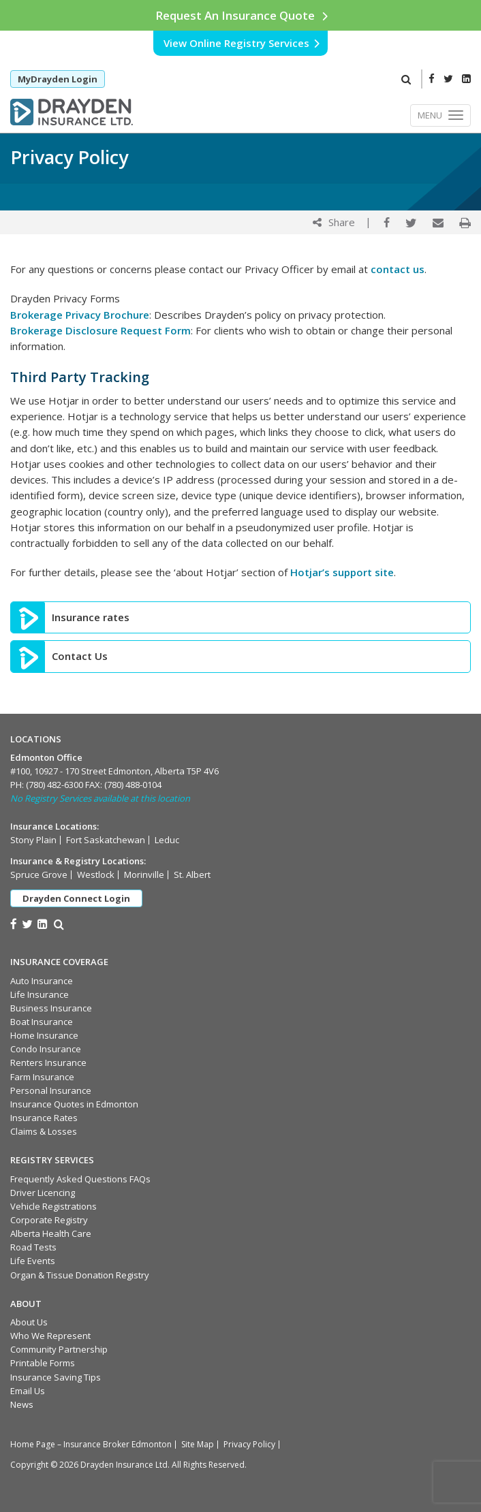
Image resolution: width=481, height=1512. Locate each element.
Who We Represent (50, 1335)
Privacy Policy (249, 1444)
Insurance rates (90, 617)
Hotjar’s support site (342, 572)
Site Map (197, 1444)
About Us (29, 1322)
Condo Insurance (45, 1049)
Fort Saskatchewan (105, 840)
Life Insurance (39, 994)
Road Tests (33, 1247)
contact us (397, 269)
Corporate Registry (49, 1220)
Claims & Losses (43, 1131)
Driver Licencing (42, 1192)
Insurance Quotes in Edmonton (74, 1104)
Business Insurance (51, 1008)
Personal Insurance (50, 1090)
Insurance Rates (44, 1118)
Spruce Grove (38, 874)
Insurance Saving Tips (55, 1377)
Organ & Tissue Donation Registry (79, 1275)
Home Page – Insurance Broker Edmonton (91, 1444)
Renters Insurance (48, 1062)
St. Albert (192, 874)
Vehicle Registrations (53, 1206)
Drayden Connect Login (76, 898)
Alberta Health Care (50, 1233)
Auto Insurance (41, 981)
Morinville (144, 874)
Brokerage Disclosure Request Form (100, 330)
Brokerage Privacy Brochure (79, 314)
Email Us (27, 1391)
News (21, 1404)
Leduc (167, 840)
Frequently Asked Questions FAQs (80, 1179)
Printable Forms (42, 1363)
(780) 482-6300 (54, 784)
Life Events (32, 1261)
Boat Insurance (41, 1021)
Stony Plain (33, 840)
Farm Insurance (42, 1077)
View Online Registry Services (242, 43)
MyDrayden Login (57, 79)
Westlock (95, 874)
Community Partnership (59, 1349)
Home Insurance (44, 1035)
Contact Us (80, 656)
